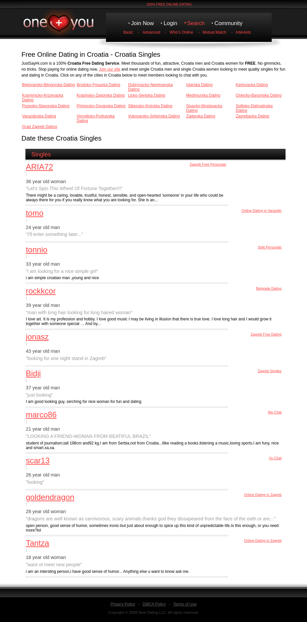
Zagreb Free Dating (266, 334)
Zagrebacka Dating (252, 116)
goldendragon (50, 497)
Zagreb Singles (269, 371)
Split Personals (270, 247)
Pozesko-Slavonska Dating (45, 106)
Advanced (151, 32)
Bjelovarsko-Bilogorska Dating (48, 84)
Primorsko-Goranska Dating (101, 106)
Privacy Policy (123, 604)
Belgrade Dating (269, 288)
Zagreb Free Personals (208, 164)
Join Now (142, 23)
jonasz (37, 336)
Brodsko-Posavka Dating (98, 84)
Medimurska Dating (203, 95)
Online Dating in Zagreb (263, 495)
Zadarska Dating (200, 116)
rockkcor (41, 290)
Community (229, 23)
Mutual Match (214, 32)
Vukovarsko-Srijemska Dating (154, 116)
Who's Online (181, 32)
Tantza (37, 543)
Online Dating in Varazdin (261, 211)
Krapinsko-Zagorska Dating (100, 95)
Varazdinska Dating (39, 116)
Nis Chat (275, 412)
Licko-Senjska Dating (146, 95)
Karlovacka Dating (252, 84)
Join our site (109, 69)
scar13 (38, 460)
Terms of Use (185, 604)
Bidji (33, 373)
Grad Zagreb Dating (39, 126)
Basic (128, 32)
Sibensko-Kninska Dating (150, 106)
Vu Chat (275, 458)
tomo (34, 213)
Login (170, 23)
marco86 (41, 414)
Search (196, 23)
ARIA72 (39, 166)
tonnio (36, 249)
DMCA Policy (154, 604)
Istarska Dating (199, 84)
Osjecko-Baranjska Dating (259, 95)
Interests (243, 32)
